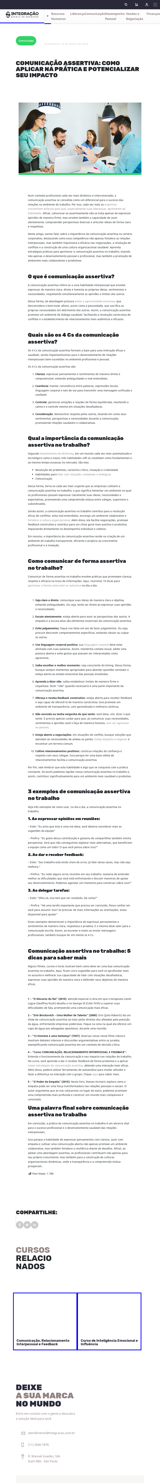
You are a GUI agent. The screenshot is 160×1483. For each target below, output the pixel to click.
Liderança (77, 14)
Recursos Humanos (58, 16)
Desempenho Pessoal (115, 16)
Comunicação (95, 14)
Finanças (153, 14)
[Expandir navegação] (155, 4)
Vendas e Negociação (134, 16)
